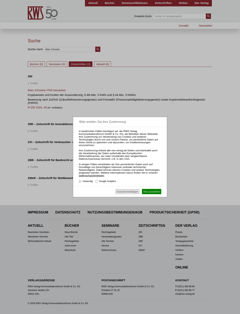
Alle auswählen (151, 191)
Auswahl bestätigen (127, 191)
